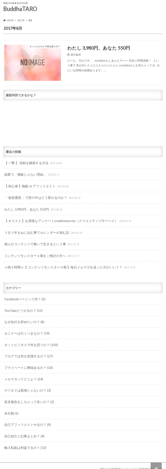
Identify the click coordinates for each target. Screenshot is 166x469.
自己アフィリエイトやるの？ (26, 418)
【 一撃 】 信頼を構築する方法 (32, 164)
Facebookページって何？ (23, 296)
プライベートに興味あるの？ (26, 363)
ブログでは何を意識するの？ (26, 351)
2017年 (21, 20)
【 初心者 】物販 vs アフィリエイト (35, 187)
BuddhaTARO (20, 8)
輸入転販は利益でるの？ (23, 441)
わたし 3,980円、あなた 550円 (32, 209)
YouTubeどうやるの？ (22, 307)
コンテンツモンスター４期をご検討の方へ (40, 254)
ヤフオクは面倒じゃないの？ (26, 385)
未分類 (11, 407)
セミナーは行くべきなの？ (25, 329)
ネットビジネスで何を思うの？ (29, 340)
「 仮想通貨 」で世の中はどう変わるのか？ (40, 198)
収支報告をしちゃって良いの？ (27, 396)
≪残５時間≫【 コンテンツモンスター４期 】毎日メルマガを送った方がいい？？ (66, 265)
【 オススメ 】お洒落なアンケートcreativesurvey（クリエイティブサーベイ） (64, 220)
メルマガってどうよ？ (22, 374)
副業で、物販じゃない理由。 (31, 175)
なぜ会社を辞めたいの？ (23, 318)
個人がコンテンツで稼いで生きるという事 (40, 242)
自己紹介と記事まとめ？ (23, 429)
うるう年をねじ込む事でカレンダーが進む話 (41, 231)
